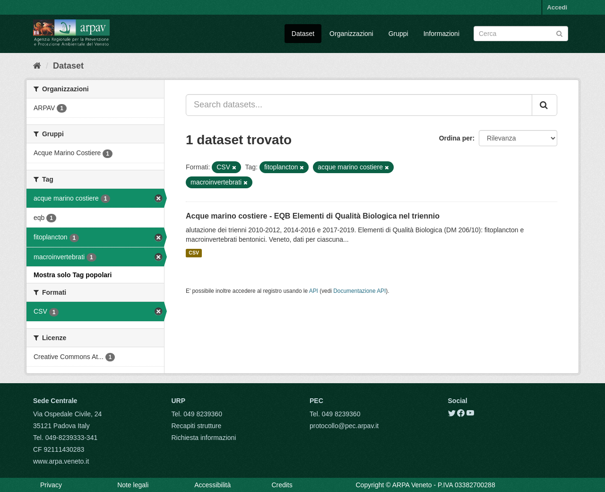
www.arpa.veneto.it (61, 461)
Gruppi (398, 33)
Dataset (303, 33)
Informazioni (441, 33)
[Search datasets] (521, 33)
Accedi (557, 7)
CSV (194, 253)
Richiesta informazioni (204, 437)
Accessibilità (212, 485)
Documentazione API (359, 291)
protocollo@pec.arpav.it (344, 426)
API (313, 291)
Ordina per (456, 138)
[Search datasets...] (359, 105)
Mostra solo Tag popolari (73, 275)
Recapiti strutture (197, 426)
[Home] (37, 65)
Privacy (51, 485)
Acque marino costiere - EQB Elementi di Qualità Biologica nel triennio (313, 216)
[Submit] (559, 33)
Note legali (132, 485)
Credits (281, 485)
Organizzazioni (351, 33)
